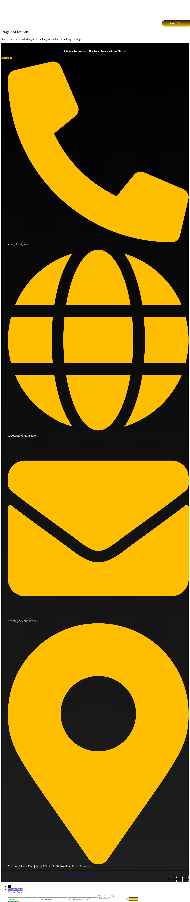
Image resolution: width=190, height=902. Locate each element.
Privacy (64, 874)
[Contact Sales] (177, 17)
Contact (132, 8)
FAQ (118, 8)
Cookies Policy (83, 874)
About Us (59, 8)
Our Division (77, 8)
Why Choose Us (100, 8)
